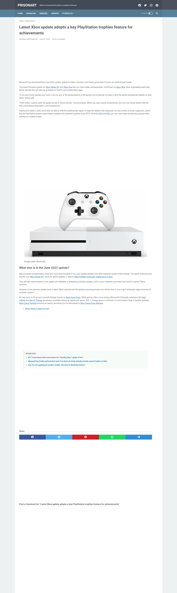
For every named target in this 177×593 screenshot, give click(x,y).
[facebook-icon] (137, 3)
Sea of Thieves (71, 265)
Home (21, 10)
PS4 (54, 120)
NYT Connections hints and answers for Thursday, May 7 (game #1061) (55, 325)
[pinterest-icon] (155, 3)
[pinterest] (65, 407)
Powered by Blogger (84, 589)
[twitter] (47, 407)
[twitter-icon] (143, 3)
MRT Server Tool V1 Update (135, 131)
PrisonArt (28, 3)
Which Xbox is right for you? (37, 276)
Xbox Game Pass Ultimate (81, 271)
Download (32, 10)
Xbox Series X (52, 88)
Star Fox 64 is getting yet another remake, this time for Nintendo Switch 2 (56, 335)
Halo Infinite (56, 265)
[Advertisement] (65, 58)
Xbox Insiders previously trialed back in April (45, 241)
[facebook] (28, 407)
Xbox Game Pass (73, 262)
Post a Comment (58, 37)
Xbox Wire (36, 91)
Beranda (88, 584)
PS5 (62, 120)
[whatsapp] (84, 407)
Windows (45, 10)
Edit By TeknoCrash (100, 589)
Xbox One (68, 88)
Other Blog (69, 10)
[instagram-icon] (149, 3)
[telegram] (103, 407)
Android (56, 10)
